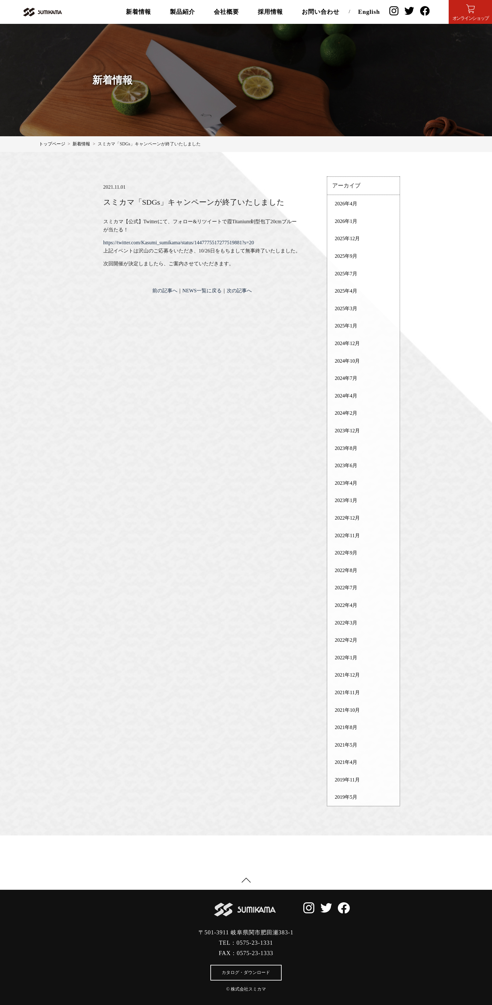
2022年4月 (346, 605)
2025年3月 (346, 308)
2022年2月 (346, 640)
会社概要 (226, 11)
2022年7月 (346, 587)
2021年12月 (347, 675)
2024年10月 (347, 361)
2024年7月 (346, 378)
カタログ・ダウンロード (246, 972)
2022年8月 (346, 570)
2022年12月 (347, 518)
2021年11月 (347, 692)
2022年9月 (346, 552)
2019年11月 (347, 779)
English (369, 11)
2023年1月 (346, 500)
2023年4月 (346, 483)
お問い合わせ (320, 11)
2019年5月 (346, 797)
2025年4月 (346, 291)
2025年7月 (346, 273)
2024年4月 (346, 395)
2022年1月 (346, 657)
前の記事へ (164, 290)
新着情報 (138, 11)
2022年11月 (347, 535)
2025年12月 (347, 238)
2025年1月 (346, 325)
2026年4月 (346, 203)
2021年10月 (347, 710)
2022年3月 (346, 622)
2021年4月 (346, 762)
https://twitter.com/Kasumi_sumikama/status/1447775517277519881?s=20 (178, 242)
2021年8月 (346, 727)
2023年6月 (346, 465)
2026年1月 (346, 221)
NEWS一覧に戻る (202, 290)
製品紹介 (182, 11)
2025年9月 (346, 256)
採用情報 (270, 11)
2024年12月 (347, 343)
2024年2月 (346, 413)
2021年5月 (346, 745)
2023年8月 (346, 448)
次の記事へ (239, 290)
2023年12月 (347, 430)
